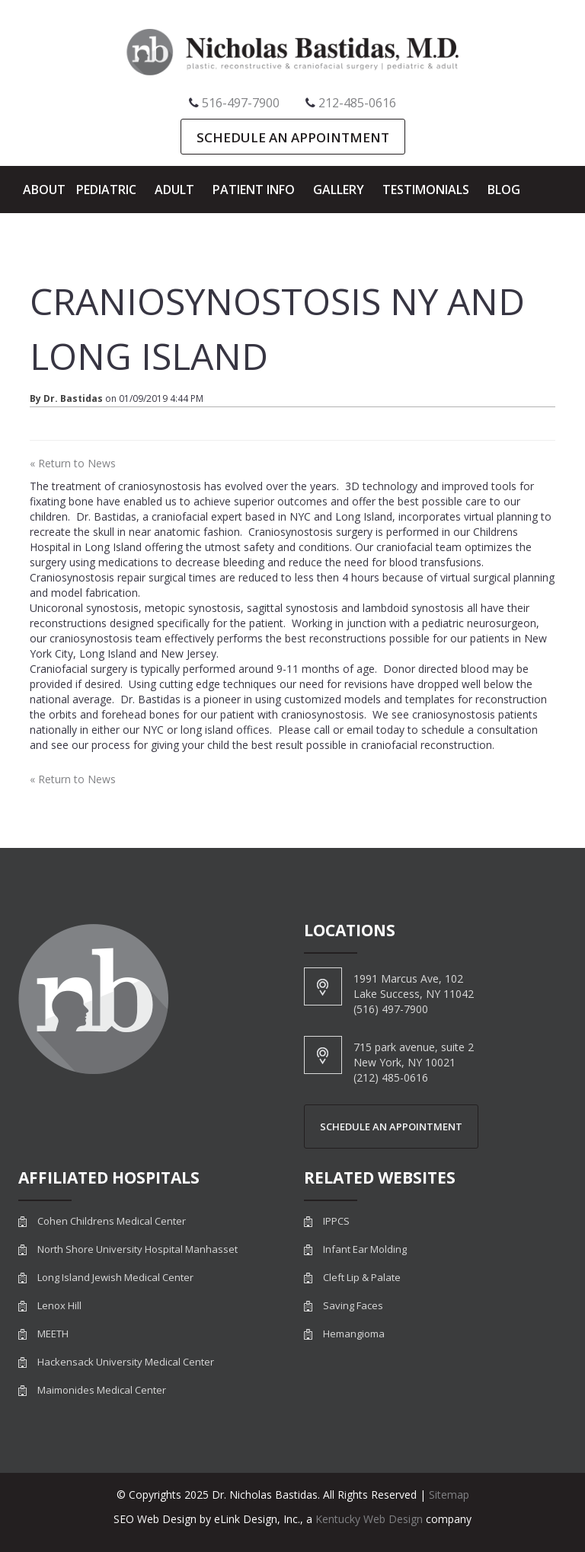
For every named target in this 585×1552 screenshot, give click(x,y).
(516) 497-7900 (390, 1009)
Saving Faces (353, 1305)
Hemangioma (354, 1333)
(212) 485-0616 (390, 1077)
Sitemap (449, 1494)
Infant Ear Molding (365, 1249)
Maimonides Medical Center (101, 1390)
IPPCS (336, 1221)
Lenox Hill (59, 1305)
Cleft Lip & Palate (362, 1277)
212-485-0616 (357, 102)
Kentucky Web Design (369, 1519)
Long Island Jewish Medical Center (115, 1277)
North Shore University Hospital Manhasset (137, 1249)
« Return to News (73, 463)
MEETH (53, 1333)
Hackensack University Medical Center (125, 1362)
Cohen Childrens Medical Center (111, 1221)
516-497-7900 (241, 102)
